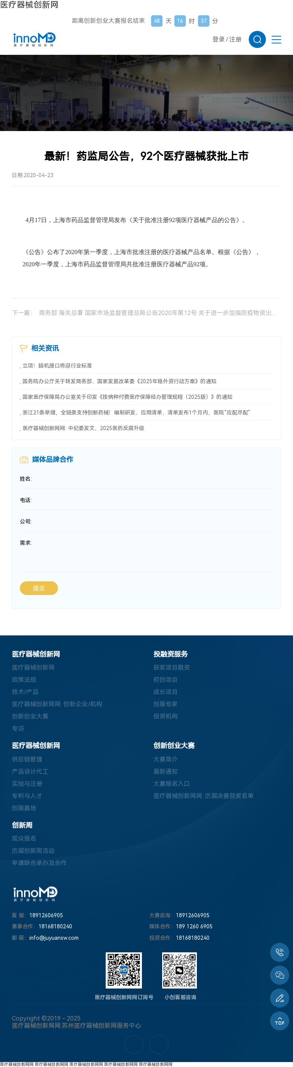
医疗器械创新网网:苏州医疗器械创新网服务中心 (76, 1025)
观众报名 (24, 838)
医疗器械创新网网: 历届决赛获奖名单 (203, 796)
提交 (39, 588)
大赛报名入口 (171, 783)
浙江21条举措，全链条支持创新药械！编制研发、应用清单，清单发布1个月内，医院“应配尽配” (136, 413)
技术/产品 (25, 692)
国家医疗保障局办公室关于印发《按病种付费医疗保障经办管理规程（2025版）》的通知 (127, 397)
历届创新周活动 (33, 850)
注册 (235, 39)
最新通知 (165, 771)
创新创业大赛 (30, 716)
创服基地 (24, 808)
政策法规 (24, 680)
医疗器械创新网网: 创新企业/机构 (57, 704)
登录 (219, 39)
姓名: (26, 479)
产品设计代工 (30, 771)
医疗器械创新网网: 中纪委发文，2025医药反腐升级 (83, 428)
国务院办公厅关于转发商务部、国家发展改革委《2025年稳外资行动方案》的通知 (119, 381)
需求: (26, 543)
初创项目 (165, 680)
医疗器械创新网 (29, 5)
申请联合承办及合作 (39, 863)
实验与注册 (27, 783)
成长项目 (165, 692)
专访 (18, 729)
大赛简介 (165, 759)
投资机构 (165, 716)
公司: (26, 521)
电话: (26, 500)
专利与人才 (27, 796)
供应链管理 (27, 759)
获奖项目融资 (171, 668)
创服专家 (165, 704)
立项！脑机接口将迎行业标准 (57, 366)
